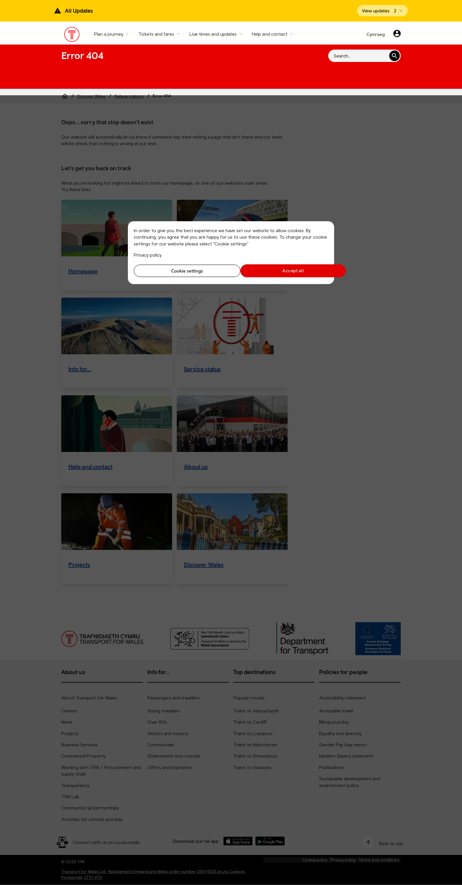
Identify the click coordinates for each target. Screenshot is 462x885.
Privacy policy (147, 255)
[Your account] (397, 34)
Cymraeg (376, 34)
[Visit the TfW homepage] (72, 36)
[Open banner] (382, 10)
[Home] (64, 96)
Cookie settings (181, 270)
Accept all (281, 270)
